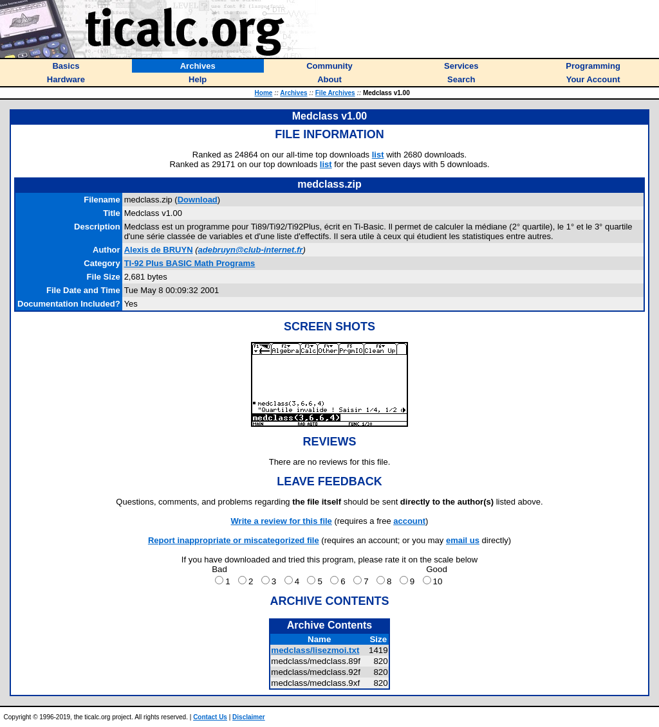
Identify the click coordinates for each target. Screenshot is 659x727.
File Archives (335, 92)
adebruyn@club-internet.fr (250, 250)
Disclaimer (248, 717)
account (409, 521)
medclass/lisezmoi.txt (315, 650)
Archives (293, 92)
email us (462, 540)
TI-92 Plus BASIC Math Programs (189, 263)
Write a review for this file (281, 521)
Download (198, 199)
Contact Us (210, 717)
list (378, 154)
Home (264, 92)
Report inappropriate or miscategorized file (233, 540)
